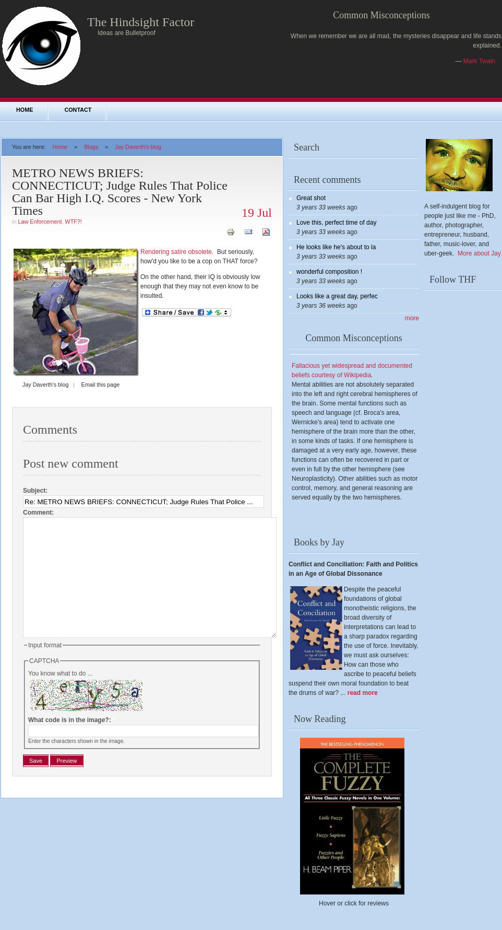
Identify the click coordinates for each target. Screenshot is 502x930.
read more (363, 692)
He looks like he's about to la (336, 247)
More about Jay (479, 253)
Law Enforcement (40, 221)
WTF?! (73, 221)
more (412, 318)
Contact (77, 110)
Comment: (40, 512)
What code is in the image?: (71, 743)
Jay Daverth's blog (138, 147)
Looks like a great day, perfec (337, 296)
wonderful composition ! (329, 271)
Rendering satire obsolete (176, 251)
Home (24, 110)
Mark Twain (479, 61)
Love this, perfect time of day (336, 222)
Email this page (100, 384)
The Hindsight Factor (140, 22)
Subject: (35, 490)
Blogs (91, 147)
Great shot (311, 198)
